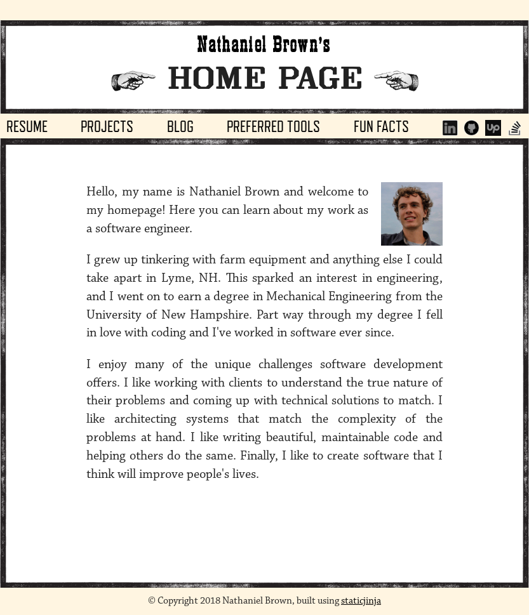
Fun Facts (381, 126)
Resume (27, 126)
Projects (107, 126)
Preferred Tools (273, 126)
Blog (180, 126)
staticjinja (361, 601)
